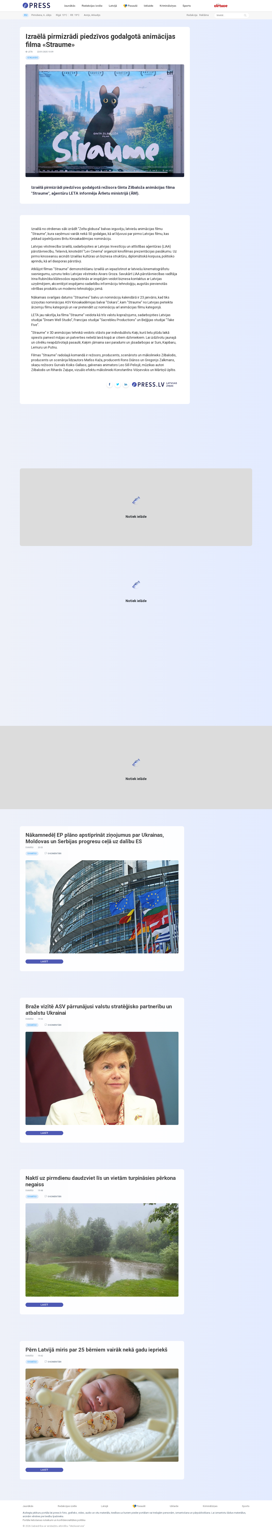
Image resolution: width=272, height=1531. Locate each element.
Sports (187, 6)
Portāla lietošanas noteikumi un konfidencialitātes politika (54, 1520)
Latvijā (113, 6)
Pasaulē (130, 6)
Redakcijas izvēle (92, 6)
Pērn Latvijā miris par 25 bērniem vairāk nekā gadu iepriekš (96, 1350)
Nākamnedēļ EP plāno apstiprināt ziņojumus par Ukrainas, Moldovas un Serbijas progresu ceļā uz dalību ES (95, 838)
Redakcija (192, 15)
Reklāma (204, 15)
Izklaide (148, 6)
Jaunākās (69, 6)
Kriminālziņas (168, 6)
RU (25, 15)
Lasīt (44, 961)
